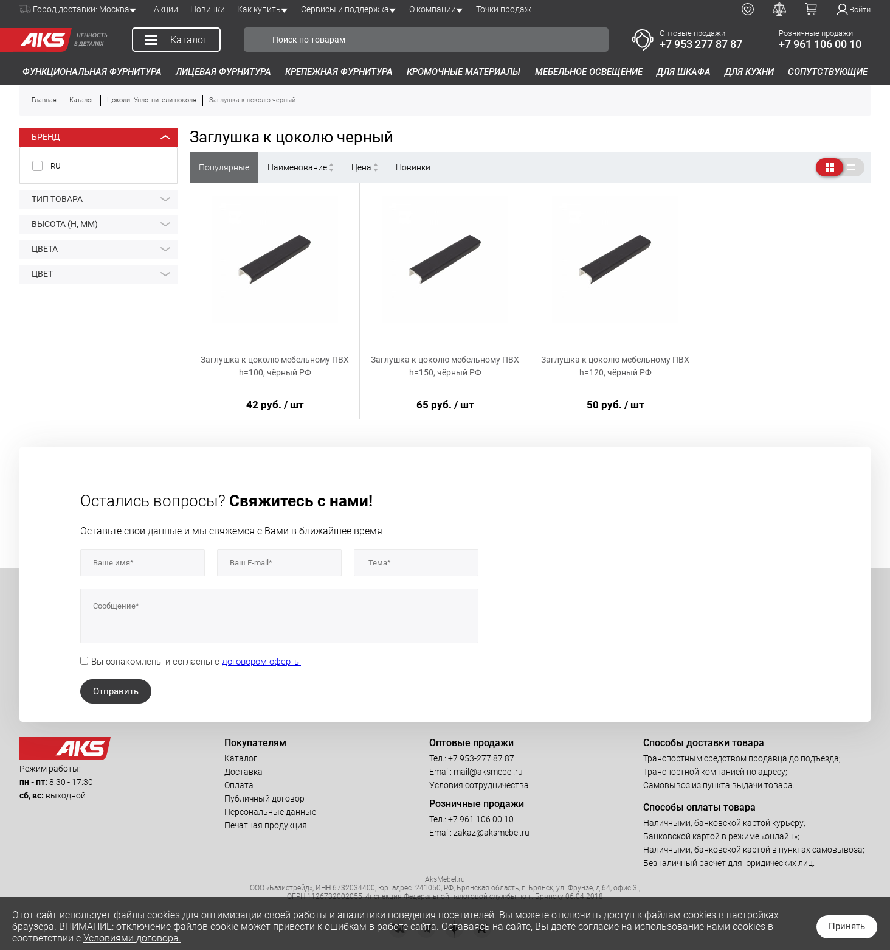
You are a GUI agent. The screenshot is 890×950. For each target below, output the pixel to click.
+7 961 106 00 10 (820, 44)
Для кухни (749, 71)
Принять (847, 926)
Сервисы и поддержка (345, 9)
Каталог (240, 758)
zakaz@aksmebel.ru (492, 832)
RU (55, 165)
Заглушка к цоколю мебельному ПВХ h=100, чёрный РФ (275, 366)
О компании (432, 9)
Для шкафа (684, 71)
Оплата (239, 785)
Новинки (207, 9)
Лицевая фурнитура (223, 71)
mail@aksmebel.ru (488, 772)
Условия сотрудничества (479, 785)
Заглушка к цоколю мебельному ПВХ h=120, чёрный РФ (615, 366)
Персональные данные (270, 812)
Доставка (243, 772)
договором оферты (261, 661)
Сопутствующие (828, 71)
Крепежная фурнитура (339, 71)
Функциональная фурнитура (92, 71)
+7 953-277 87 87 (481, 758)
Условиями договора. (132, 938)
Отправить (116, 691)
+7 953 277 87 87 (701, 44)
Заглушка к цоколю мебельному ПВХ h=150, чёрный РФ (445, 366)
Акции (166, 9)
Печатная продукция (265, 825)
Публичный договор (264, 798)
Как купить (259, 9)
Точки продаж (503, 9)
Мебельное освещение (589, 71)
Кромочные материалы (463, 71)
